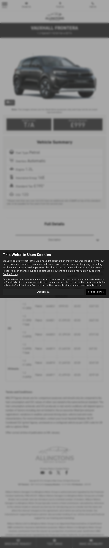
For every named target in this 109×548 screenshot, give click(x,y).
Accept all (43, 291)
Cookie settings (96, 292)
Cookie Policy (10, 274)
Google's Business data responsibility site (27, 282)
